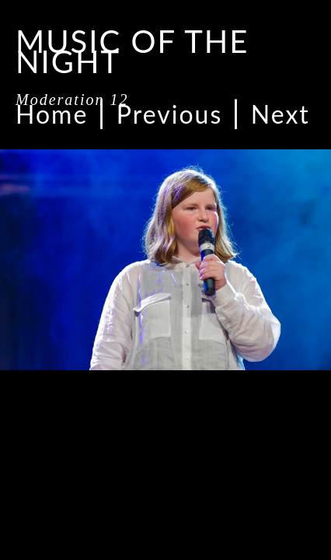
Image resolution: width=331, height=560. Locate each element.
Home (52, 114)
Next (280, 114)
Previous (169, 114)
